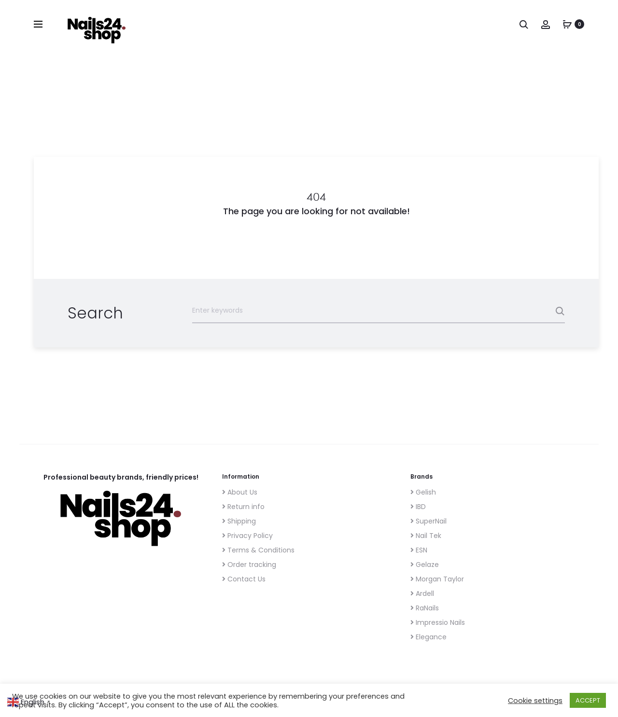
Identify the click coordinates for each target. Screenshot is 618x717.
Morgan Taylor (437, 579)
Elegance (428, 637)
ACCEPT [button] (588, 700)
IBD (418, 506)
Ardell (422, 593)
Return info (243, 506)
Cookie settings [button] (535, 700)
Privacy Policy (247, 535)
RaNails (424, 608)
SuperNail (428, 521)
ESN (418, 550)
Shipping (239, 521)
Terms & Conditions (258, 550)
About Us (239, 492)
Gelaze (424, 564)
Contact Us (244, 579)
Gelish (423, 492)
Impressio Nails (437, 622)
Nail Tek (425, 535)
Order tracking (249, 564)
